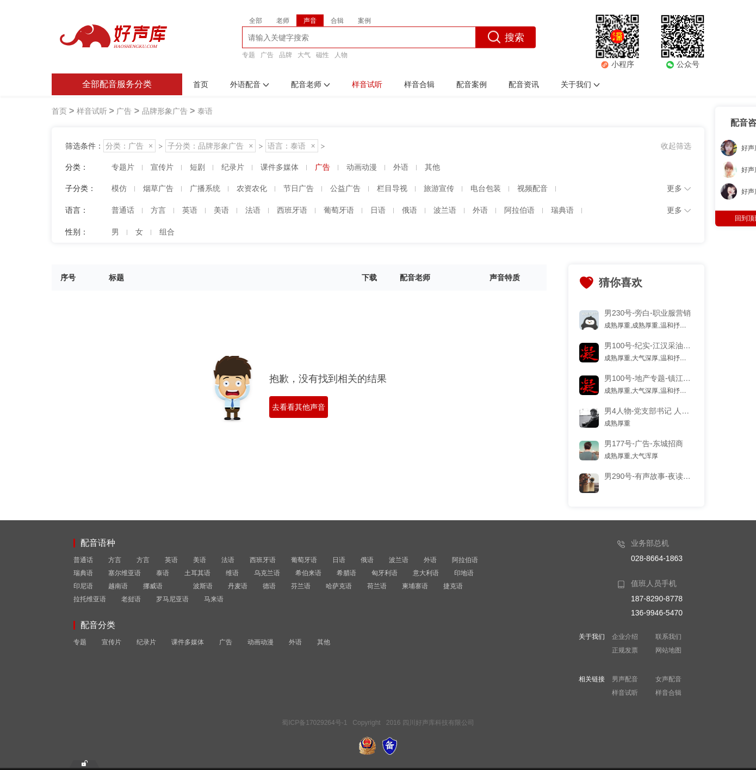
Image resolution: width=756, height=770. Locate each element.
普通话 (83, 560)
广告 (267, 54)
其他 (323, 642)
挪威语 (153, 586)
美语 (199, 560)
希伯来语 (308, 573)
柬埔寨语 (415, 586)
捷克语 (453, 586)
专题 (248, 54)
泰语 (162, 573)
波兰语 (398, 560)
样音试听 (625, 693)
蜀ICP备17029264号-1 (314, 722)
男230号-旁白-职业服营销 (647, 313)
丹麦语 (237, 586)
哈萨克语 (339, 586)
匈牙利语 (384, 573)
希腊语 (346, 573)
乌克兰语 (267, 573)
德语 (269, 586)
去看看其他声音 (298, 407)
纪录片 (146, 642)
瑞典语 (83, 573)
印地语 (464, 573)
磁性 (322, 54)
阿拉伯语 (465, 560)
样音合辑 (668, 693)
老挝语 (131, 599)
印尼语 (83, 586)
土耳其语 (197, 573)
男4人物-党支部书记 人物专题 (648, 410)
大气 (304, 54)
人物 (341, 54)
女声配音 (668, 679)
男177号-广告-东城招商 (643, 443)
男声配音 (625, 679)
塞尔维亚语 (124, 573)
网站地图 (668, 650)
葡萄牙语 (304, 560)
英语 (171, 560)
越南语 (118, 586)
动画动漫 (260, 642)
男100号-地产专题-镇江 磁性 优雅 (648, 378)
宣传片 (111, 642)
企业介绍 (625, 636)
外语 (430, 560)
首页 (59, 111)
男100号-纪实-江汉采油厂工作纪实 (648, 345)
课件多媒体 (187, 642)
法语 (227, 560)
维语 (232, 573)
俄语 (367, 560)
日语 (338, 560)
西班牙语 (263, 560)
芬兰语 (301, 586)
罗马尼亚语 (172, 599)
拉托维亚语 (89, 599)
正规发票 (625, 650)
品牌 (285, 54)
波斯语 (203, 586)
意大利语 (426, 573)
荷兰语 (377, 586)
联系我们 (668, 636)
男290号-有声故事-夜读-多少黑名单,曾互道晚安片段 (648, 476)
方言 (114, 560)
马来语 (214, 599)
